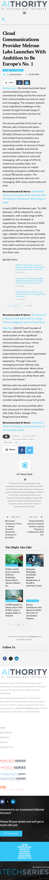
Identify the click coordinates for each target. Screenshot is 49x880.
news (16, 442)
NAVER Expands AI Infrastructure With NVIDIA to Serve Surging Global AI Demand (31, 294)
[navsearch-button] (3, 19)
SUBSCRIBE (24, 856)
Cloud (29, 565)
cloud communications (29, 436)
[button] (24, 13)
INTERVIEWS (24, 847)
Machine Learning (11, 565)
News (21, 70)
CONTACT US (24, 858)
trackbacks (33, 637)
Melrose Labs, (10, 88)
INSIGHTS (24, 849)
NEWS (24, 844)
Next (18, 305)
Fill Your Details (11, 833)
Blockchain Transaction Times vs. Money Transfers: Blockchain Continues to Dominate (13, 529)
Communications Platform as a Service (23, 439)
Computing (13, 70)
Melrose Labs (8, 442)
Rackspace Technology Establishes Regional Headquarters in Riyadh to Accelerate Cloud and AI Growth (30, 280)
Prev (8, 305)
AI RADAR (24, 851)
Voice (5, 70)
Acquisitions (15, 436)
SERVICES (24, 853)
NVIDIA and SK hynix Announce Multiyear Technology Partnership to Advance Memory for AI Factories (30, 267)
